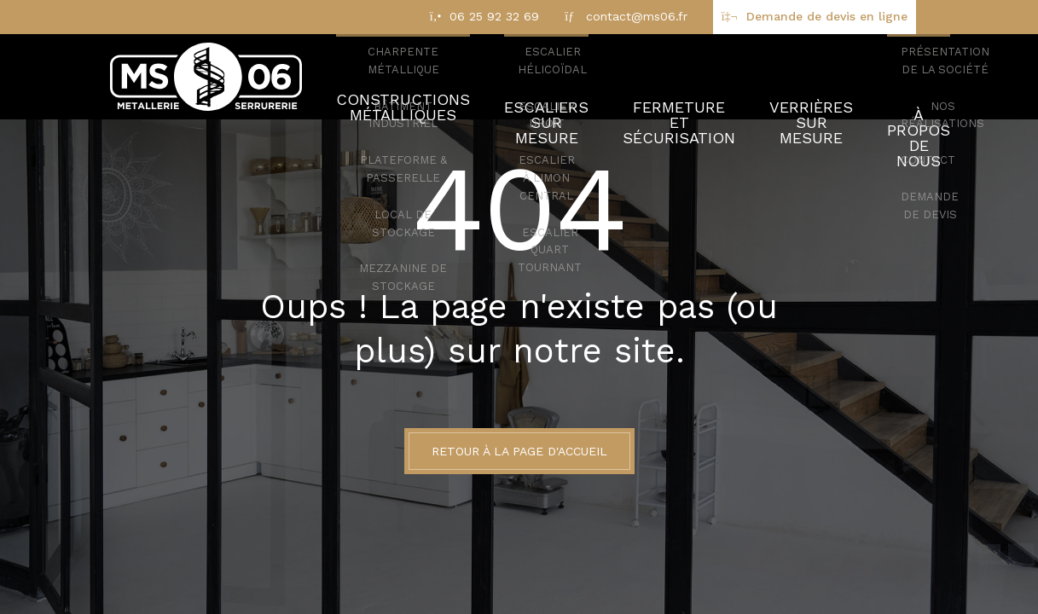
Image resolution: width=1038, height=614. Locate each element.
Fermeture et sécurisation (653, 77)
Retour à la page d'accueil (519, 451)
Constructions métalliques (391, 77)
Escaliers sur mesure (524, 77)
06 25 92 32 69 (494, 16)
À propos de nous (894, 77)
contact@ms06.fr (636, 16)
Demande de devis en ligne (827, 16)
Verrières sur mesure (784, 77)
